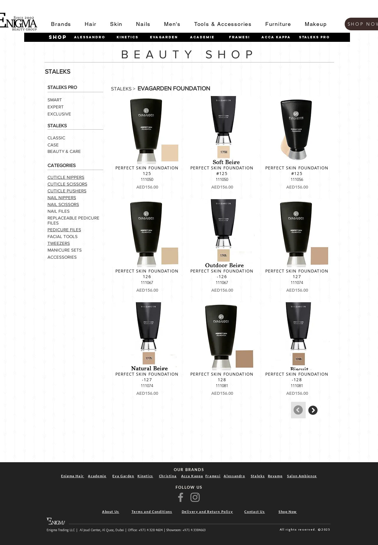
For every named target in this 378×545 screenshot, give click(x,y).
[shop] (58, 37)
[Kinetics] (127, 37)
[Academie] (202, 37)
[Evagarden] (164, 37)
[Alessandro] (89, 37)
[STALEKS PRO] (314, 37)
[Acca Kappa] (276, 37)
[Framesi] (239, 37)
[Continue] (313, 410)
